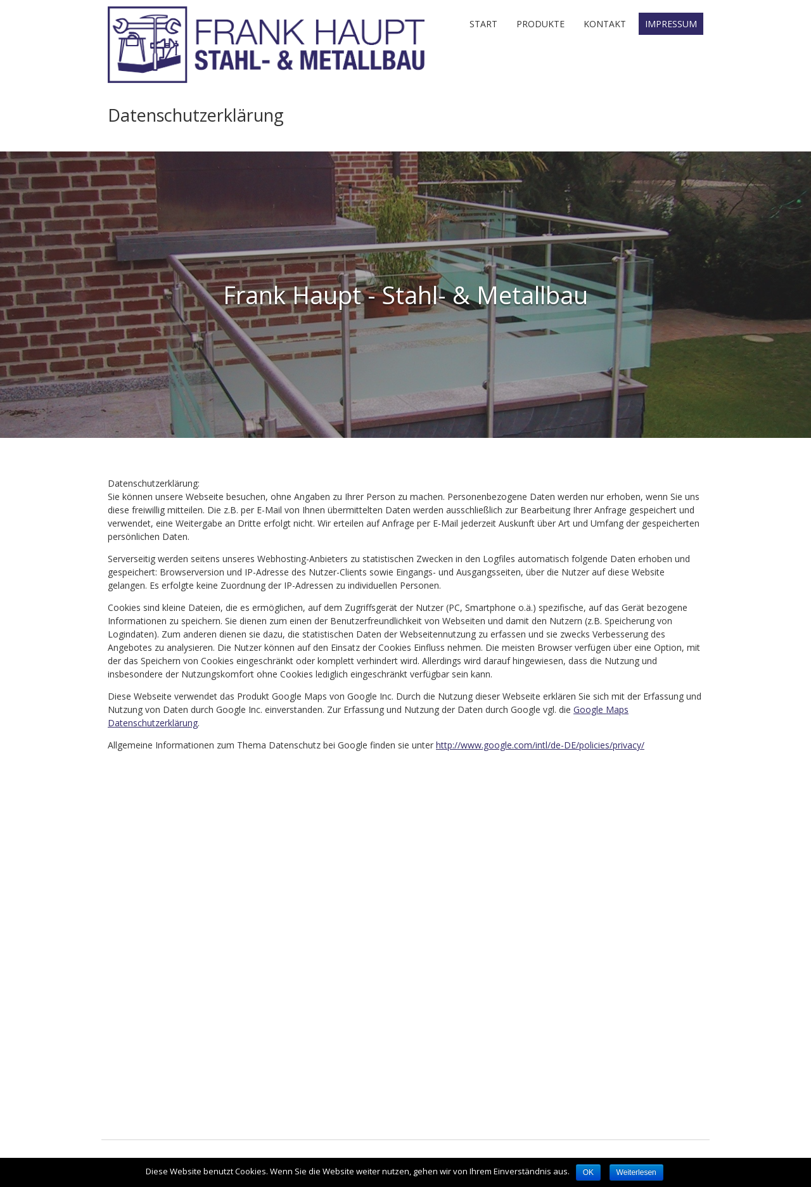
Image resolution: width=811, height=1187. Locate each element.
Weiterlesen (636, 1172)
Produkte (540, 24)
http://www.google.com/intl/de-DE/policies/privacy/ (540, 745)
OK (588, 1172)
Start (483, 24)
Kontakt (605, 24)
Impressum (671, 24)
